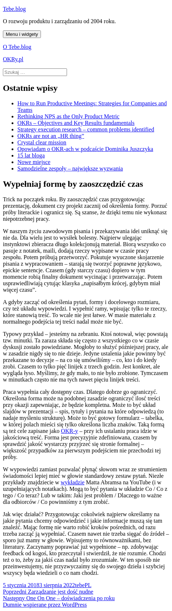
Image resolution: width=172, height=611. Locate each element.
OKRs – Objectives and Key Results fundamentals (76, 123)
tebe (80, 585)
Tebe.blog (14, 9)
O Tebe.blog (17, 47)
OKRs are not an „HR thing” (50, 136)
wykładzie (72, 482)
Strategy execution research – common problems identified (85, 129)
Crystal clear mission (41, 142)
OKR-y (69, 431)
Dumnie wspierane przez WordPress (45, 605)
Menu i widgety (22, 34)
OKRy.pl (13, 59)
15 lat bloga (31, 155)
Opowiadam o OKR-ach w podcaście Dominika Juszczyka (85, 149)
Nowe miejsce (33, 162)
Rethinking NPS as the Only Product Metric (68, 116)
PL (88, 585)
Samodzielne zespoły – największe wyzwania (70, 168)
